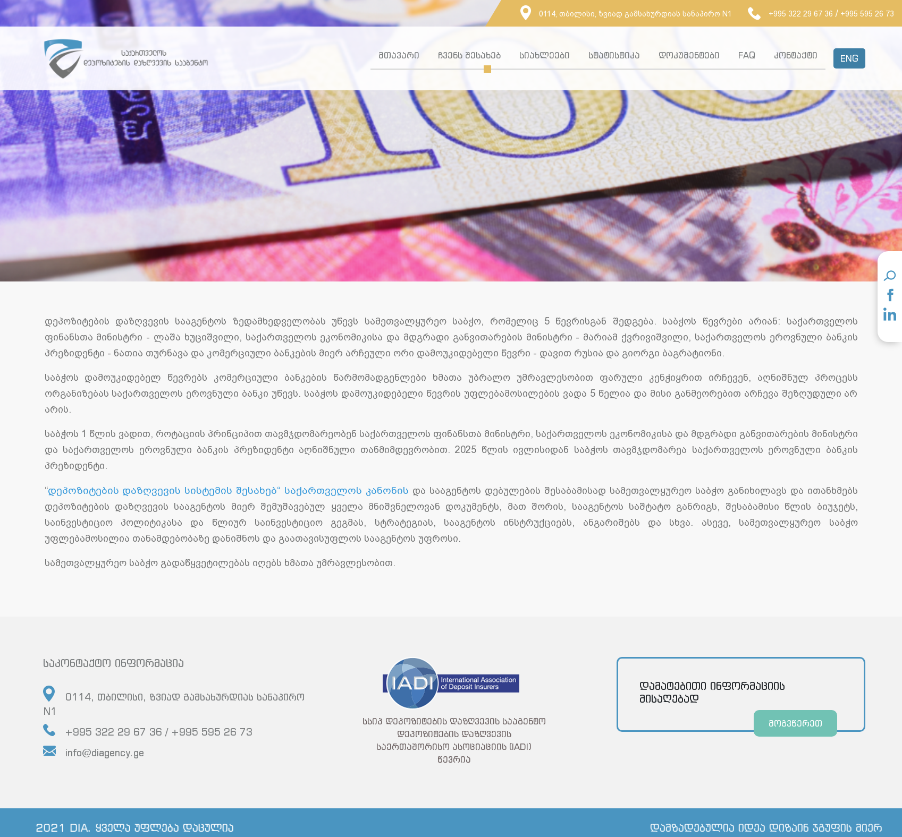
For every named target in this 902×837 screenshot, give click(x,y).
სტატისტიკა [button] (614, 55)
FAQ (746, 55)
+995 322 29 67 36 (790, 14)
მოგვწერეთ (795, 739)
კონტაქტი (795, 55)
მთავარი (398, 55)
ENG (849, 58)
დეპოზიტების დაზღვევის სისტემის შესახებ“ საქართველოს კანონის (233, 506)
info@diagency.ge (93, 767)
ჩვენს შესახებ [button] (469, 55)
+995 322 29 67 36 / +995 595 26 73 (147, 747)
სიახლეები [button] (544, 55)
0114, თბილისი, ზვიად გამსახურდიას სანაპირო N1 (626, 14)
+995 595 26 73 (867, 14)
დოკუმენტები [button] (689, 55)
